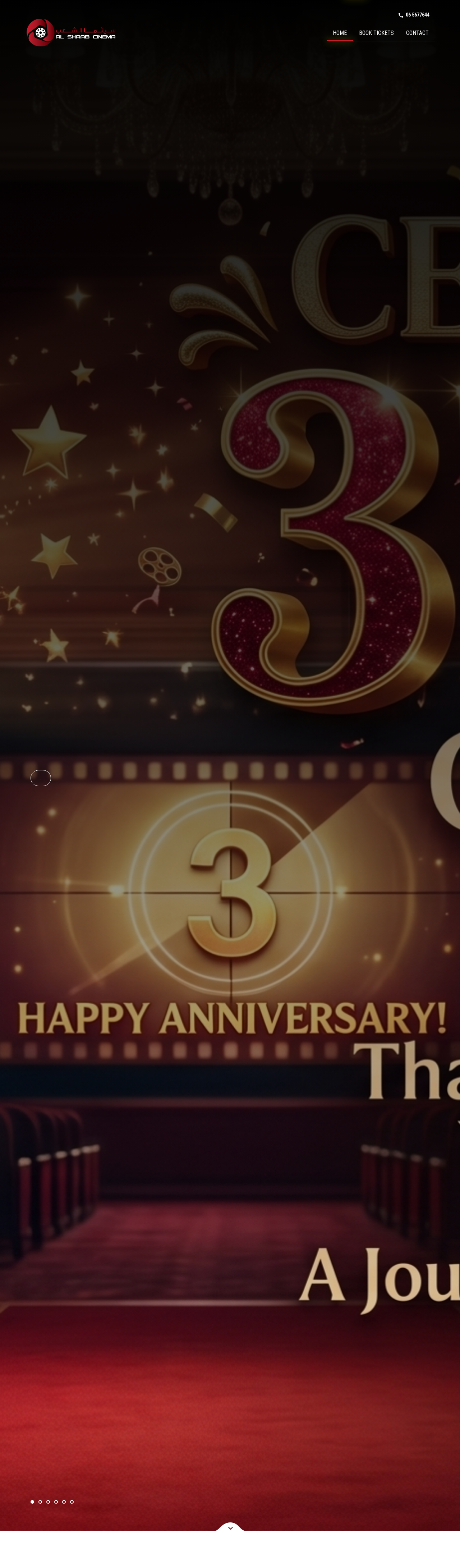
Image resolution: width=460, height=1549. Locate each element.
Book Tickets (376, 32)
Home (340, 32)
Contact (417, 32)
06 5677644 (413, 15)
